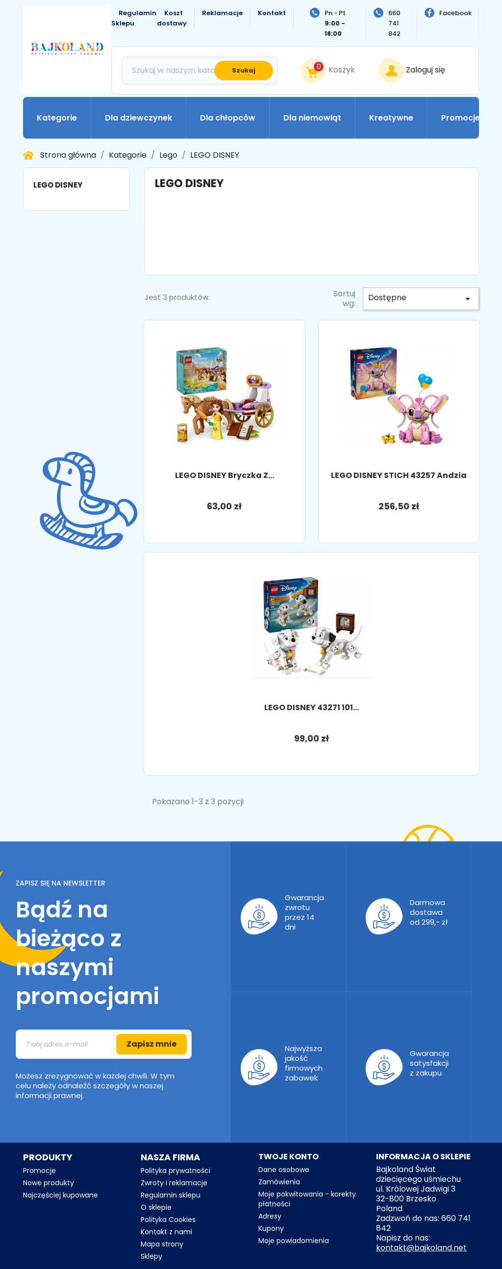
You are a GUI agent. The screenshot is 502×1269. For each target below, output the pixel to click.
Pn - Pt (335, 23)
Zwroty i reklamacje (174, 1183)
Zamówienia (279, 1182)
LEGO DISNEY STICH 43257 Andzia (399, 475)
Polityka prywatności (175, 1170)
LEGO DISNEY (57, 185)
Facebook (455, 13)
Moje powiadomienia (293, 1240)
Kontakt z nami (166, 1232)
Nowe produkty (48, 1183)
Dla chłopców (227, 117)
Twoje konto (288, 1156)
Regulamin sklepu (171, 1195)
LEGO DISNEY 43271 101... (311, 707)
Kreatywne (391, 117)
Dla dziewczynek (138, 117)
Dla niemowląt (312, 117)
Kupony (271, 1228)
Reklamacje (222, 13)
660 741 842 (394, 23)
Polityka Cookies (168, 1219)
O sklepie (156, 1207)
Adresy (269, 1216)
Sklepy (151, 1256)
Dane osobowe (283, 1169)
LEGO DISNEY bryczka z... (224, 475)
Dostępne (421, 298)
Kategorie (57, 117)
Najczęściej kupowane (60, 1195)
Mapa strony (162, 1244)
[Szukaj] (200, 70)
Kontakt (272, 13)
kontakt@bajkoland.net (421, 1247)
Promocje (460, 117)
